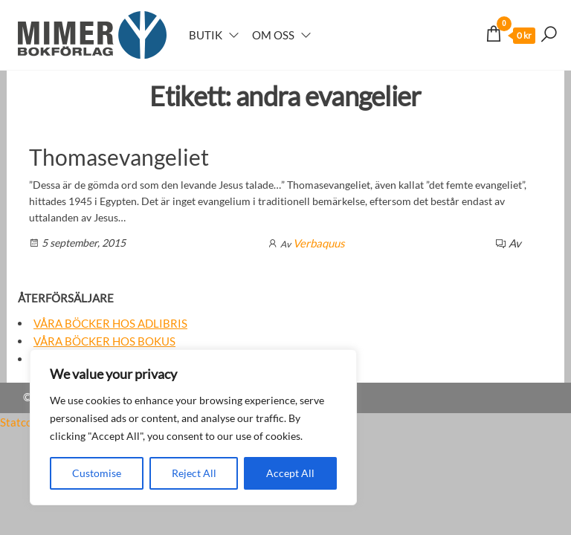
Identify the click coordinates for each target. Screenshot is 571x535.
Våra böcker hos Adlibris (110, 323)
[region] (193, 427)
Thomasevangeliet (119, 156)
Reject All (194, 473)
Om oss (273, 35)
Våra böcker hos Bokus (104, 341)
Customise (96, 473)
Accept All (290, 473)
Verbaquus (319, 243)
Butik (205, 35)
